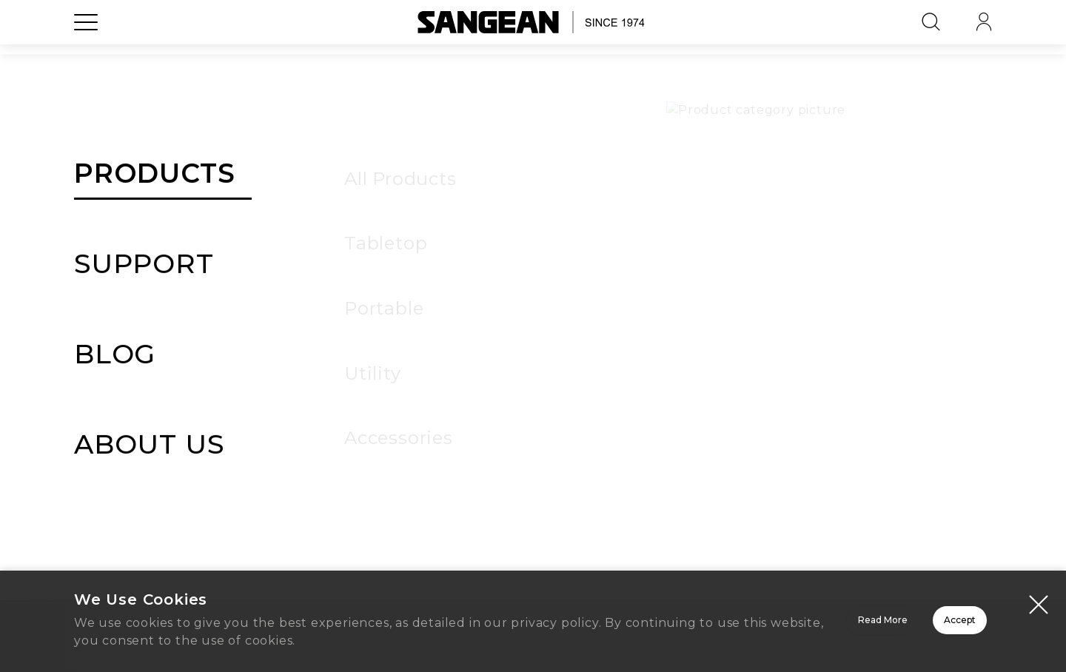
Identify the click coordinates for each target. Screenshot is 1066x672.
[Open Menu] (86, 55)
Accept (907, 623)
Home (533, 488)
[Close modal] (1038, 606)
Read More (696, 623)
